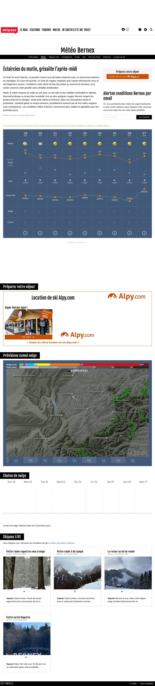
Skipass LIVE (54, 57)
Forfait (77, 57)
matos (56, 30)
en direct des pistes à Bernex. (61, 543)
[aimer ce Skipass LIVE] (45, 595)
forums (46, 30)
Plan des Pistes (94, 57)
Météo (43, 57)
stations (35, 30)
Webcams (107, 57)
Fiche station (33, 57)
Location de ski (119, 57)
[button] (145, 29)
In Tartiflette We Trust (76, 30)
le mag (24, 30)
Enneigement (67, 57)
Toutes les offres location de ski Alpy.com (53, 342)
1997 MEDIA (7, 683)
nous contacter (146, 683)
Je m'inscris (144, 117)
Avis (84, 57)
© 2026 (133, 683)
